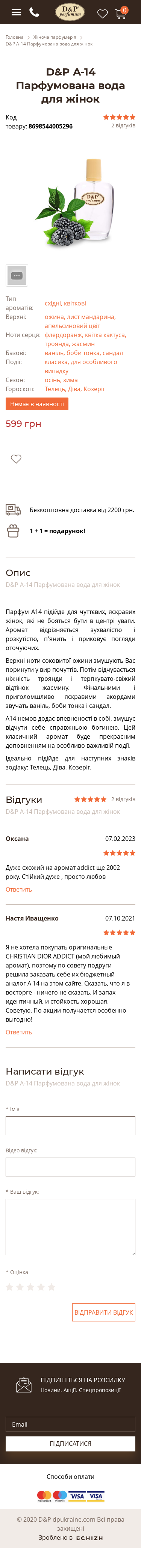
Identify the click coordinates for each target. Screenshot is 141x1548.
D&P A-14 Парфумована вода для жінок (49, 44)
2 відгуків (123, 125)
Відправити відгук (103, 1312)
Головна (15, 37)
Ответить (19, 889)
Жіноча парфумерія (54, 37)
